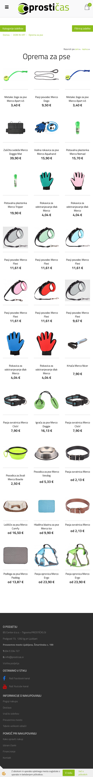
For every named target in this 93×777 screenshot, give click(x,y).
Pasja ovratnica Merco (77, 472)
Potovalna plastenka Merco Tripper (15, 205)
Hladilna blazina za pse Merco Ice (46, 526)
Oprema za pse (36, 35)
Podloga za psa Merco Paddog (15, 576)
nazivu (86, 49)
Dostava (7, 707)
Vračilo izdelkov (11, 713)
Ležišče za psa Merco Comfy (15, 526)
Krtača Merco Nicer (77, 366)
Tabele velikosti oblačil (14, 726)
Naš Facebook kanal (16, 678)
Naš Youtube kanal (15, 686)
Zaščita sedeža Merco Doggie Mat (15, 152)
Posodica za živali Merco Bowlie (15, 477)
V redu (68, 773)
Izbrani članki (9, 745)
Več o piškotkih (82, 773)
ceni (78, 49)
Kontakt (7, 758)
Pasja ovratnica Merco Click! (15, 424)
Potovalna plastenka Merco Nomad (77, 152)
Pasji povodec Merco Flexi (15, 261)
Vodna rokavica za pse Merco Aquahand (46, 152)
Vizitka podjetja (11, 663)
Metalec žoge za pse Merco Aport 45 (15, 99)
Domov (6, 35)
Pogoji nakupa (10, 701)
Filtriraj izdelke (82, 28)
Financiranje (9, 751)
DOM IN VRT (19, 35)
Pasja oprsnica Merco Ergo (46, 576)
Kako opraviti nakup (13, 739)
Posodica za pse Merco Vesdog (46, 473)
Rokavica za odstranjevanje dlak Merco (46, 206)
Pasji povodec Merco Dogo (46, 99)
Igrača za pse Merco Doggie (46, 424)
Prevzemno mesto (12, 720)
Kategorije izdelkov (12, 28)
